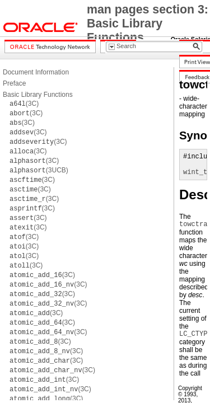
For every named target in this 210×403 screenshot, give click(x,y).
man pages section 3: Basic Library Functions (147, 23)
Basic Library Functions (38, 95)
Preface (14, 83)
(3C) (24, 103)
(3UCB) (39, 170)
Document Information (36, 72)
